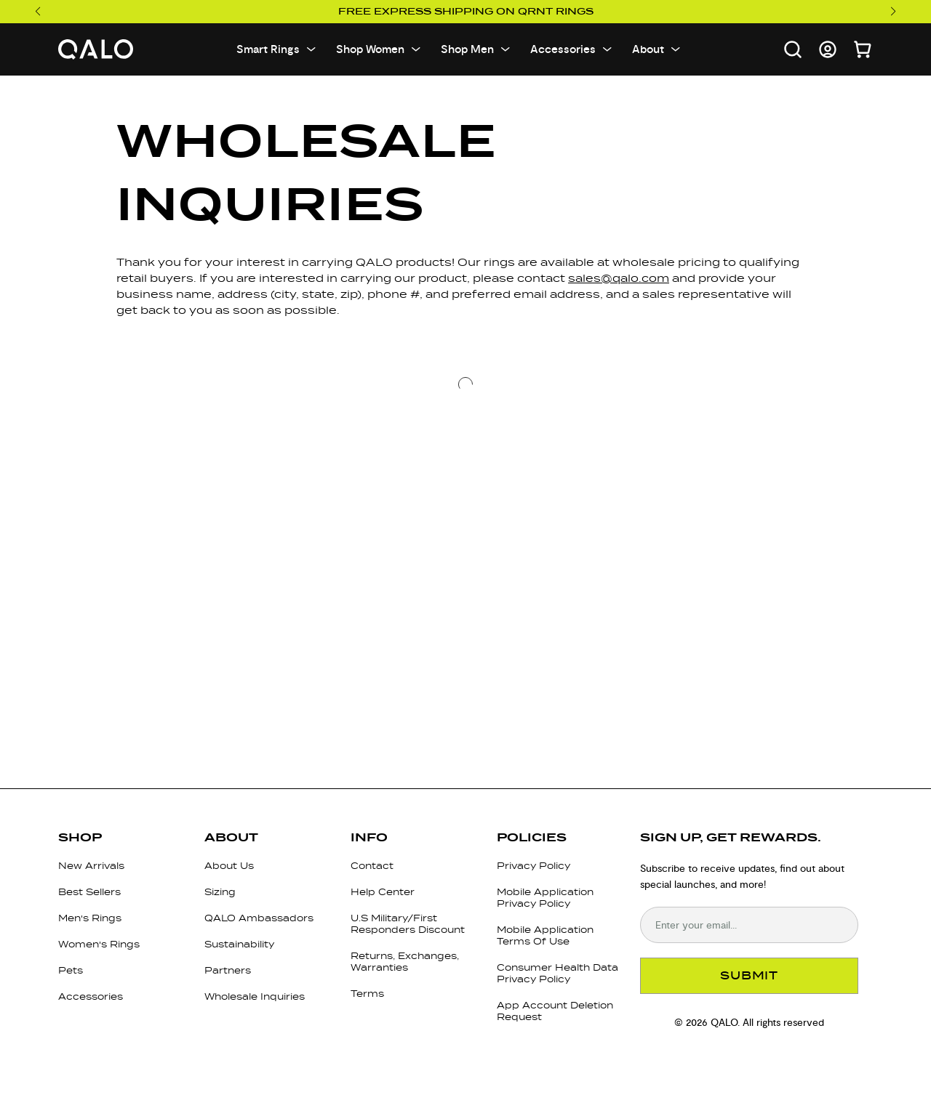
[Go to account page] (828, 49)
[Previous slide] (37, 11)
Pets (70, 970)
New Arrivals (91, 866)
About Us (229, 866)
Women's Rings (99, 944)
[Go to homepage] (96, 49)
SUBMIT (749, 975)
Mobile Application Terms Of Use (545, 935)
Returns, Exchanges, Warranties (405, 962)
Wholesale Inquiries (254, 996)
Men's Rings (89, 918)
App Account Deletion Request (555, 1011)
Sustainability (239, 944)
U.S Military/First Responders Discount (408, 924)
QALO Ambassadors (258, 918)
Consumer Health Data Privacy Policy (557, 973)
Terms (367, 993)
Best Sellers (89, 892)
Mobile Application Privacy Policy (545, 898)
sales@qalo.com (618, 278)
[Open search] (793, 49)
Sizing (220, 892)
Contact (372, 866)
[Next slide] (893, 11)
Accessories (90, 996)
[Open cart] (862, 49)
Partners (227, 970)
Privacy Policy (533, 866)
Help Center (383, 892)
